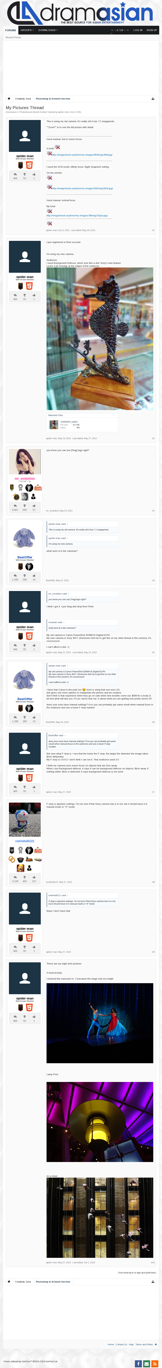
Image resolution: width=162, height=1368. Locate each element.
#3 (153, 511)
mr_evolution (52, 511)
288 (25, 579)
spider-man (63, 112)
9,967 (15, 509)
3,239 (15, 881)
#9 (153, 952)
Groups (26, 30)
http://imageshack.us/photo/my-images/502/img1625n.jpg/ (82, 188)
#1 (153, 230)
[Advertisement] (81, 67)
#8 (153, 882)
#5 (153, 652)
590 (25, 509)
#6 (153, 722)
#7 (153, 792)
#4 (153, 580)
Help (131, 1344)
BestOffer (50, 580)
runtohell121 (52, 882)
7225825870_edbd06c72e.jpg (73, 422)
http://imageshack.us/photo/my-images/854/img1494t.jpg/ (82, 154)
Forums (10, 30)
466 (15, 178)
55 (24, 178)
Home (111, 1344)
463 (25, 881)
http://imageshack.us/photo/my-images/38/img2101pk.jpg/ (77, 215)
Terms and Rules (144, 1344)
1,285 (15, 579)
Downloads (47, 30)
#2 (153, 438)
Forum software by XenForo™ (31, 1361)
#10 (153, 1262)
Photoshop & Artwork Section (33, 112)
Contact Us (121, 1344)
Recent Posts (13, 37)
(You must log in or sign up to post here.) (137, 1272)
